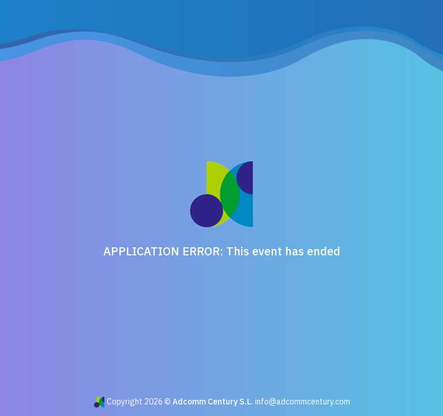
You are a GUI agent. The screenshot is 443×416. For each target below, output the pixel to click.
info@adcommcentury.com (302, 401)
